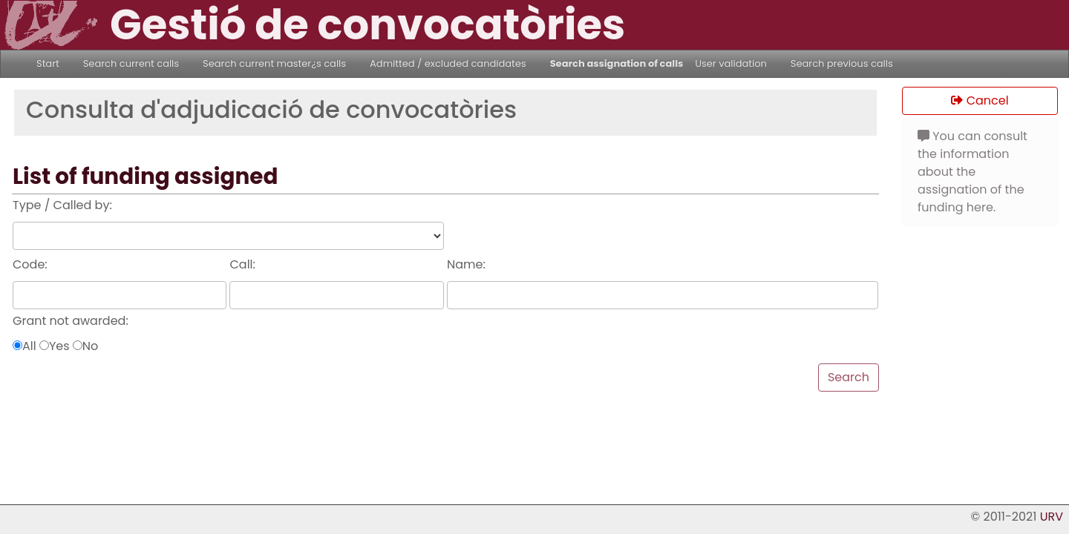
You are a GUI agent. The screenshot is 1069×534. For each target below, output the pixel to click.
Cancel (979, 100)
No (90, 346)
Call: (242, 264)
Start (47, 63)
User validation (731, 63)
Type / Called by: (62, 205)
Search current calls (131, 63)
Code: (30, 264)
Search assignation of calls (617, 63)
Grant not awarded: (70, 320)
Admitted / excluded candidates (448, 63)
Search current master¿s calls (274, 63)
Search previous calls (842, 63)
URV (1051, 516)
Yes (59, 346)
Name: (466, 264)
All (29, 346)
